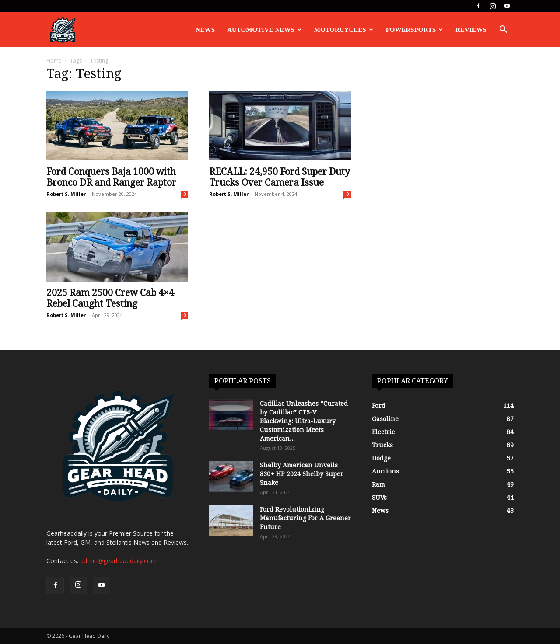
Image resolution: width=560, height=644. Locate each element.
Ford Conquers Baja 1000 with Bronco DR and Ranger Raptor (111, 177)
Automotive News (264, 29)
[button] (503, 30)
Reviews (470, 29)
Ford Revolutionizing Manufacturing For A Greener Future (305, 518)
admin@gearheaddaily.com (118, 561)
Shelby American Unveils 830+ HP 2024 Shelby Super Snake (301, 474)
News (205, 29)
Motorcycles (343, 29)
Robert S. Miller (66, 194)
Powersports (414, 29)
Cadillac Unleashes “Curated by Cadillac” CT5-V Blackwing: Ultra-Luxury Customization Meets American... (304, 421)
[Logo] (62, 30)
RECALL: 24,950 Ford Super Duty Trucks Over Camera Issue (279, 177)
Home (54, 60)
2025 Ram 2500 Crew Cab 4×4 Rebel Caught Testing (110, 298)
